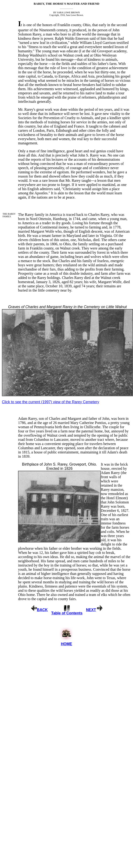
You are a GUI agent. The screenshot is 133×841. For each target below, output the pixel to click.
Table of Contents (67, 613)
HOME (66, 644)
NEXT (91, 610)
